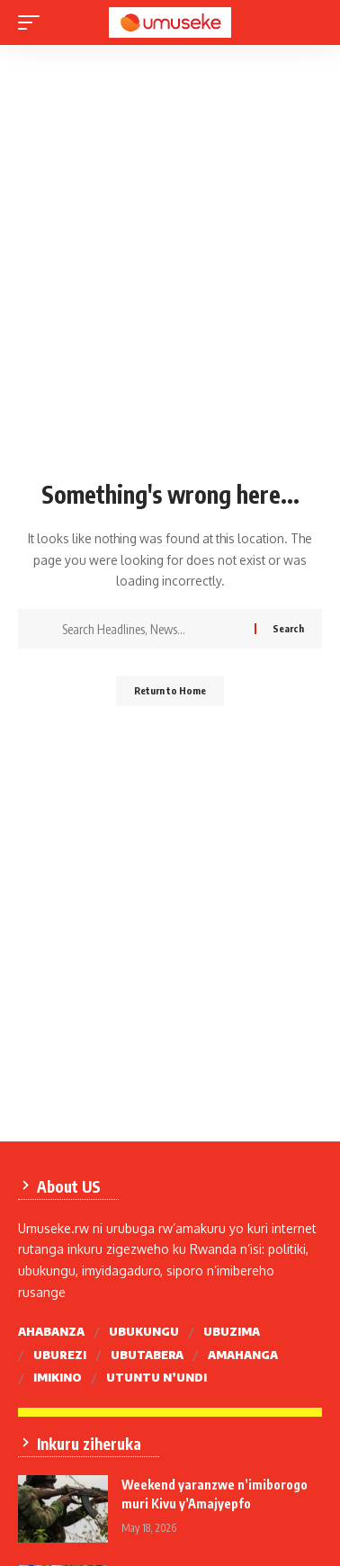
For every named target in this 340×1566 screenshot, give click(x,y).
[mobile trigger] (33, 22)
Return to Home (170, 690)
